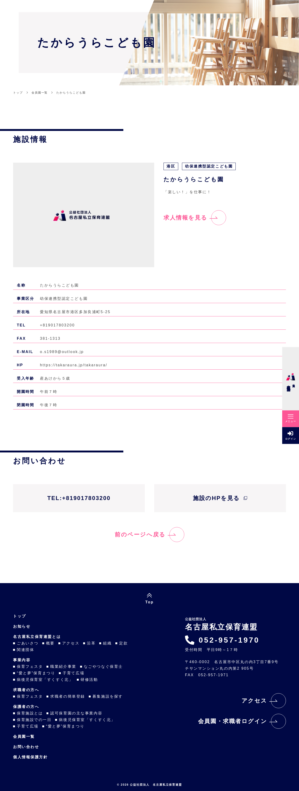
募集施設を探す (108, 696)
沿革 (91, 643)
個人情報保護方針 (30, 757)
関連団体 (25, 650)
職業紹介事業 (63, 666)
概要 (50, 643)
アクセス (70, 643)
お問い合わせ (26, 747)
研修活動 (89, 680)
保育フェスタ (30, 666)
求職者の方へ (26, 690)
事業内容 (21, 660)
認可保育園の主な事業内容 (76, 713)
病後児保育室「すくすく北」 (45, 680)
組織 (107, 643)
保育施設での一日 (34, 720)
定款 (123, 643)
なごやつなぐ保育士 (103, 666)
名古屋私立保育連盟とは (37, 637)
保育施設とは (30, 713)
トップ (19, 616)
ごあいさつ (28, 643)
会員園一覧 (24, 736)
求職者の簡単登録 (67, 696)
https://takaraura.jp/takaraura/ (73, 365)
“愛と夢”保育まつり (36, 673)
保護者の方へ (26, 707)
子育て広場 (73, 673)
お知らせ (21, 626)
